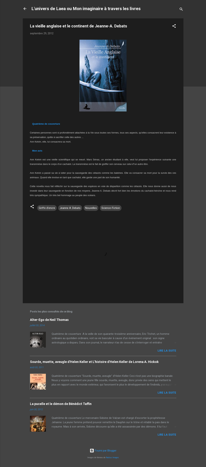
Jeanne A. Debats (70, 208)
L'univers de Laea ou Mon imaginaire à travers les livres (86, 8)
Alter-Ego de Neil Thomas (49, 320)
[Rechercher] (181, 9)
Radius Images (112, 457)
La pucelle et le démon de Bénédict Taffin (61, 404)
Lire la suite (167, 350)
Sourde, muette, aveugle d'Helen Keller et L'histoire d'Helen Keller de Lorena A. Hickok (94, 362)
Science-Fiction (110, 208)
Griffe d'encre (47, 208)
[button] (174, 26)
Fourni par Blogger (103, 450)
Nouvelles (91, 208)
